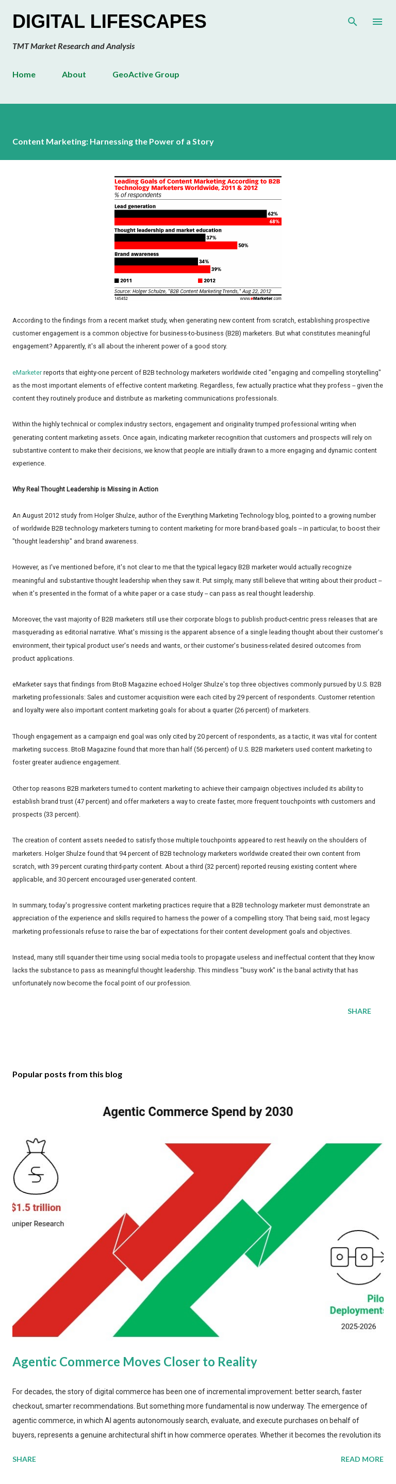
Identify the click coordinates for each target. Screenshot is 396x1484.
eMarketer (27, 372)
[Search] (352, 18)
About (74, 74)
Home (24, 74)
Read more (362, 1459)
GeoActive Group (145, 74)
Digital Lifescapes (109, 21)
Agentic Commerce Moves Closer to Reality (134, 1361)
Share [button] (359, 1011)
